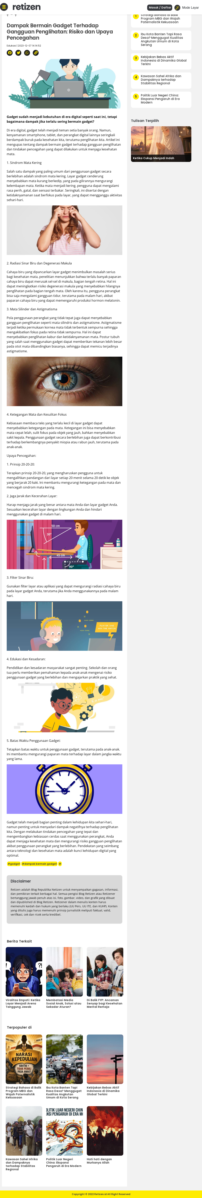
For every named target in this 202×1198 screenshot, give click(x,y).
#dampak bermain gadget (39, 863)
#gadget (14, 863)
